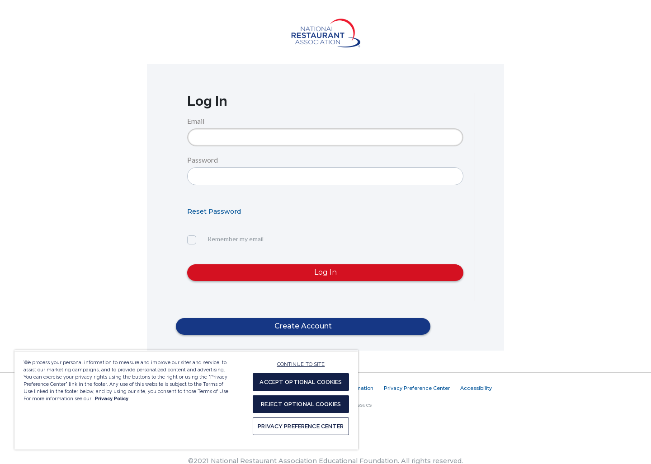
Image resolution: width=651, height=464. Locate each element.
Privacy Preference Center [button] (417, 388)
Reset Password (214, 211)
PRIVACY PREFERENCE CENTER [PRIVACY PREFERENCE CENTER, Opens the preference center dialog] (301, 426)
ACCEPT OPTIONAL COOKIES (300, 382)
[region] (186, 400)
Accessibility (476, 388)
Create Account (303, 326)
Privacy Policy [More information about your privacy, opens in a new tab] (111, 398)
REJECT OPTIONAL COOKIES (301, 404)
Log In (325, 272)
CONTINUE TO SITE (301, 364)
